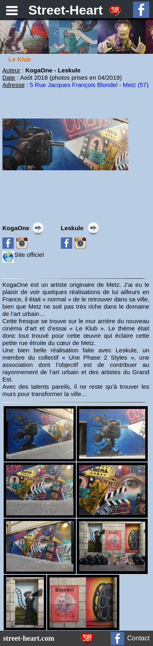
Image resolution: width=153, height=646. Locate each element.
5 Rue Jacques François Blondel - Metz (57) (89, 84)
